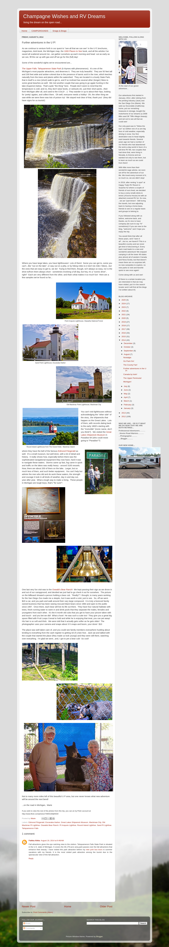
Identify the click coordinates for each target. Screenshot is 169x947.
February (128, 405)
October (127, 347)
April (126, 397)
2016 (123, 333)
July (126, 386)
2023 (123, 307)
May (126, 394)
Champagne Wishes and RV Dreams (64, 16)
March (127, 401)
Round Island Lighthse (86, 825)
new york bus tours (94, 850)
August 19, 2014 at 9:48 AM (52, 840)
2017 (123, 329)
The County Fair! (130, 365)
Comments (29, 928)
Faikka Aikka (34, 840)
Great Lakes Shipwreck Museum (74, 822)
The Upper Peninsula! (132, 378)
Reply (31, 858)
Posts (26, 924)
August (127, 354)
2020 (123, 318)
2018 (123, 325)
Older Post (106, 906)
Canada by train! (130, 374)
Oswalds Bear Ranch (50, 825)
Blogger (99, 936)
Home (24, 31)
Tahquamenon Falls (30, 828)
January (127, 408)
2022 (123, 311)
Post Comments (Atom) (43, 912)
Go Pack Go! (128, 361)
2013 (123, 413)
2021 (123, 314)
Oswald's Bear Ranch (62, 589)
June (126, 390)
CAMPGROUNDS (39, 31)
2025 (123, 300)
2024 (123, 304)
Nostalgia (127, 357)
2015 (123, 336)
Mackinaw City (95, 822)
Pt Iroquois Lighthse (68, 825)
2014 (123, 340)
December (128, 343)
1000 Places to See (73, 51)
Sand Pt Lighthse (104, 825)
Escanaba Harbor (52, 822)
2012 (123, 416)
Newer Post (29, 906)
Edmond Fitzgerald (67, 451)
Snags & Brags (59, 31)
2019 (123, 322)
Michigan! (127, 382)
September (129, 351)
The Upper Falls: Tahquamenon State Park (41, 68)
